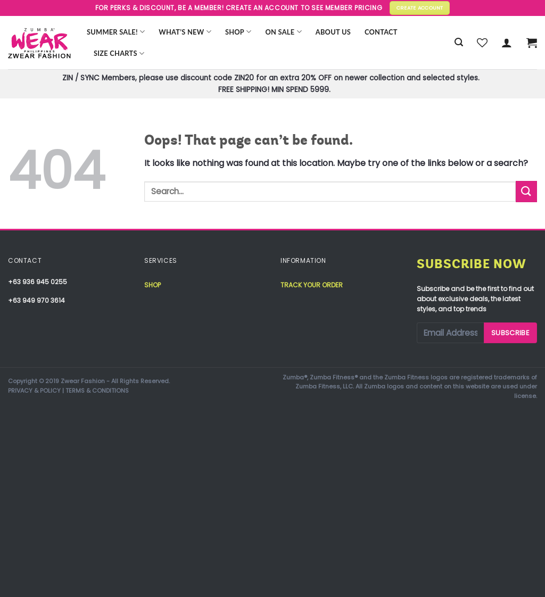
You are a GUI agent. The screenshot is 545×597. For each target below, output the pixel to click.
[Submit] (526, 191)
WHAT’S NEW (185, 32)
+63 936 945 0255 (37, 281)
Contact (381, 32)
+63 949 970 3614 (36, 300)
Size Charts (119, 53)
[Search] (459, 42)
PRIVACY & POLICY (34, 390)
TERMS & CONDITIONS (97, 390)
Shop (238, 32)
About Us (333, 32)
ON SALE (284, 32)
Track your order (311, 284)
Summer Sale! (116, 32)
